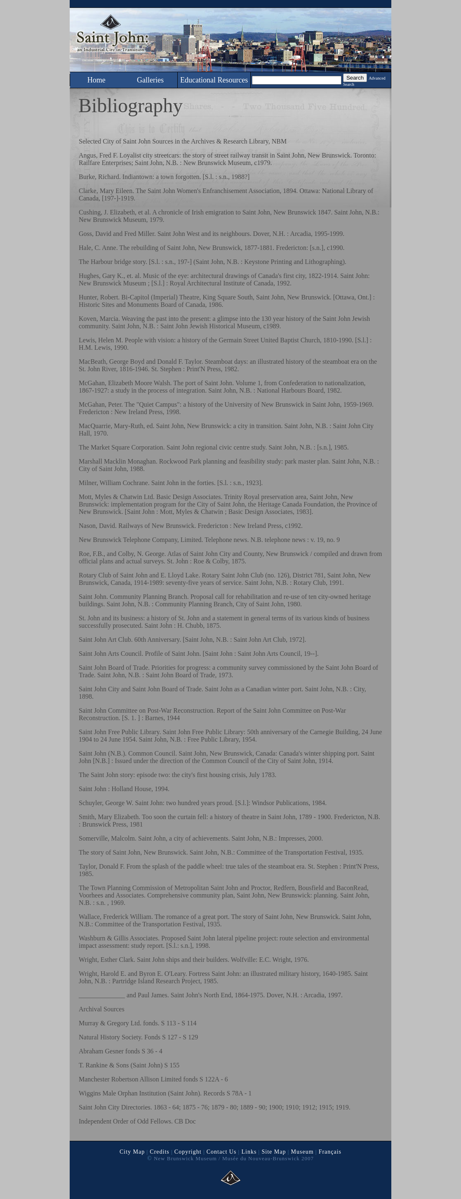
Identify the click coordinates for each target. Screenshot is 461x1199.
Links (248, 1152)
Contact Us (222, 1152)
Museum (302, 1152)
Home (96, 80)
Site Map (273, 1152)
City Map (132, 1152)
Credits (159, 1152)
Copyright (188, 1152)
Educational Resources (214, 80)
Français (330, 1152)
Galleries (150, 80)
